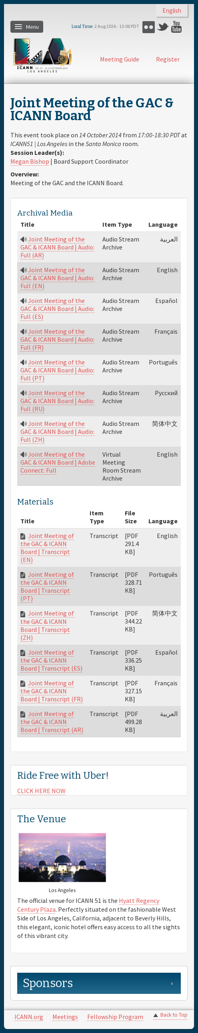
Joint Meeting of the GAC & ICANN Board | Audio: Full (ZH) (57, 431)
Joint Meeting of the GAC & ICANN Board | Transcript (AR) (51, 722)
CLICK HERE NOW (41, 791)
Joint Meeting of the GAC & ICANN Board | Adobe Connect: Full (57, 462)
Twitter (163, 27)
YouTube (177, 27)
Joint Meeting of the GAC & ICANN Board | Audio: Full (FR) (57, 339)
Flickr (148, 27)
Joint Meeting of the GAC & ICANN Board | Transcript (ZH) (47, 625)
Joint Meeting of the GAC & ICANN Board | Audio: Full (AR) (57, 247)
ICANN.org (28, 1017)
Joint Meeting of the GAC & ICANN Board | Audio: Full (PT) (57, 370)
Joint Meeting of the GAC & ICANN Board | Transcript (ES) (51, 660)
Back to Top (174, 1014)
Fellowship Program (115, 1017)
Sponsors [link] (48, 983)
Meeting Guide (119, 59)
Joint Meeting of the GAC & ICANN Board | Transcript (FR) (51, 691)
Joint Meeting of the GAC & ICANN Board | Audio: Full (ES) (57, 309)
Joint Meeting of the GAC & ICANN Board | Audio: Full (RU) (57, 401)
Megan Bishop (29, 161)
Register (168, 59)
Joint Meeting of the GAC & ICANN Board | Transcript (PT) (47, 586)
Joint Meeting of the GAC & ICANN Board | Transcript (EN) (47, 548)
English (171, 10)
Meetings (65, 1017)
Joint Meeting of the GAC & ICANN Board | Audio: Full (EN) (57, 278)
